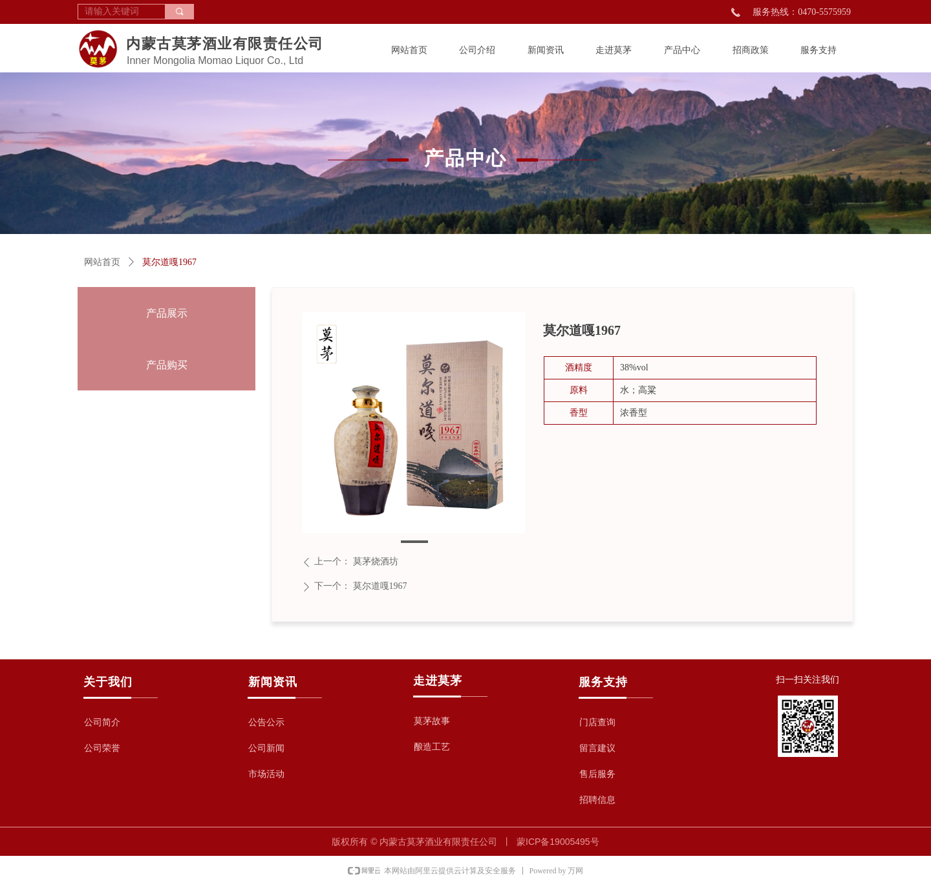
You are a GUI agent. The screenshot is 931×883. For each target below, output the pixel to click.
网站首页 (102, 262)
